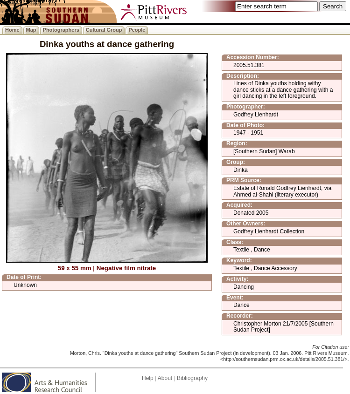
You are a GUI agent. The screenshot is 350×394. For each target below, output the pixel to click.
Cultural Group (104, 30)
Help (148, 378)
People (136, 30)
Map (31, 30)
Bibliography (192, 378)
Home (12, 30)
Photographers (61, 30)
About (165, 378)
